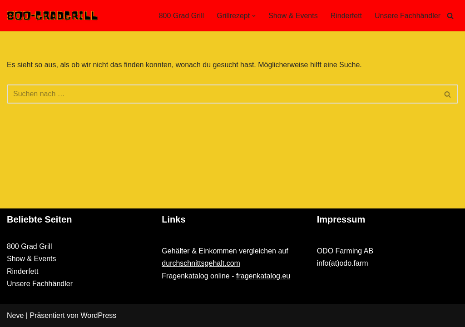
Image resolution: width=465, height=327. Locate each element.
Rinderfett (346, 16)
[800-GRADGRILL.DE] (52, 15)
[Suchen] (450, 15)
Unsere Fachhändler (407, 16)
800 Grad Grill (181, 16)
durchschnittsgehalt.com (201, 263)
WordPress (98, 315)
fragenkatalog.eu (263, 276)
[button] (254, 16)
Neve (15, 315)
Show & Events (293, 16)
